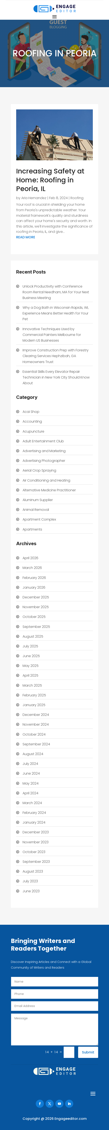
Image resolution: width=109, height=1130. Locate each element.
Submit (88, 1052)
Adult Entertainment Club (43, 441)
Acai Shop (31, 411)
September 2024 (36, 744)
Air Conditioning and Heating (46, 480)
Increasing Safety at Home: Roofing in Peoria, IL (50, 179)
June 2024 (31, 773)
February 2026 (34, 577)
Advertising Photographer (44, 460)
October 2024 (34, 734)
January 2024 (34, 822)
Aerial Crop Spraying (39, 470)
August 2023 (33, 871)
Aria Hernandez (33, 198)
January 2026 (34, 587)
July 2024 (30, 763)
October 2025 (34, 616)
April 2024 (30, 793)
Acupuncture (33, 431)
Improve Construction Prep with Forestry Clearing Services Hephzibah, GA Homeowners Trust (56, 356)
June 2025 (31, 656)
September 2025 (36, 626)
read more (25, 237)
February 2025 (34, 695)
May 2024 (31, 783)
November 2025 (36, 607)
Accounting (32, 421)
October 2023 (34, 851)
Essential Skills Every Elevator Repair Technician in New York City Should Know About (56, 377)
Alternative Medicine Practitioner (49, 490)
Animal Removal (36, 509)
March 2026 (32, 567)
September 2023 (36, 861)
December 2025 (36, 597)
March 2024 (32, 802)
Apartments (32, 529)
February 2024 (34, 812)
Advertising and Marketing (44, 450)
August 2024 (33, 753)
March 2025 (32, 685)
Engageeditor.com (70, 1118)
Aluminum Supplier (38, 499)
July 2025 (30, 646)
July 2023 (30, 881)
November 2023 (36, 842)
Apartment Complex (39, 519)
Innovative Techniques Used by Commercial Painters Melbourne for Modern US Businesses (52, 335)
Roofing (76, 198)
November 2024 (36, 724)
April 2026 (30, 558)
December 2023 (36, 832)
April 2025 (30, 675)
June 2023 (31, 891)
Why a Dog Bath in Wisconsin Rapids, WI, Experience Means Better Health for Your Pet (56, 313)
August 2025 (33, 636)
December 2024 (36, 714)
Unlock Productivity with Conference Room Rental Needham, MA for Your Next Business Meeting (56, 292)
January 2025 (34, 705)
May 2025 (31, 665)
